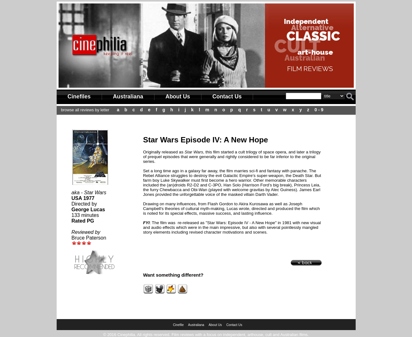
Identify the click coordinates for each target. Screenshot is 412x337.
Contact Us (227, 96)
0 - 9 (318, 109)
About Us (178, 96)
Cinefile (178, 325)
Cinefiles (79, 96)
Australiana (128, 96)
